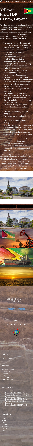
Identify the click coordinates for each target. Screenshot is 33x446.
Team (4, 422)
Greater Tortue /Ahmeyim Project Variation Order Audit (17, 396)
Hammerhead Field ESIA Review (17, 405)
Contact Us (16, 320)
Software (5, 426)
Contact (4, 430)
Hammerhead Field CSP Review (16, 399)
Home (4, 418)
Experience (6, 424)
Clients (4, 428)
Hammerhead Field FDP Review (16, 393)
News (4, 420)
